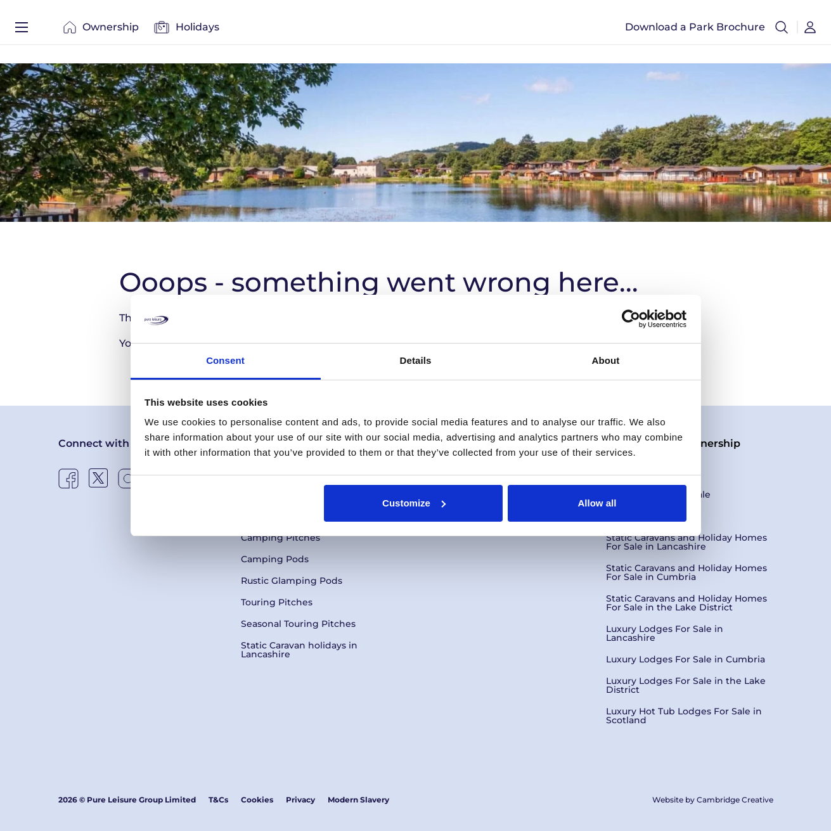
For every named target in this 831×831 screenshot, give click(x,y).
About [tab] (606, 360)
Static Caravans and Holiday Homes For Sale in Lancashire (686, 542)
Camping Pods (275, 559)
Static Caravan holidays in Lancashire (299, 650)
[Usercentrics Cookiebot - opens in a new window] (631, 318)
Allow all (597, 503)
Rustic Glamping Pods (291, 580)
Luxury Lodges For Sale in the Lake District (686, 685)
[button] (781, 31)
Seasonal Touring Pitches (298, 623)
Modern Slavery (358, 799)
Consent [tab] (225, 360)
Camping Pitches (280, 537)
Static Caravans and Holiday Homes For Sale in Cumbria (686, 572)
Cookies (257, 799)
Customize (414, 503)
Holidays (186, 31)
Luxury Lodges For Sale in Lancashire (664, 633)
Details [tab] (416, 360)
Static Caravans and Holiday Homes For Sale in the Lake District (686, 603)
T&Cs (218, 799)
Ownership (101, 31)
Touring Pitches (276, 602)
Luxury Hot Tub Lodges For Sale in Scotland (684, 716)
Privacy (300, 799)
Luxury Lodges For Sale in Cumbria (685, 659)
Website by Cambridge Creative (712, 799)
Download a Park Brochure (695, 31)
